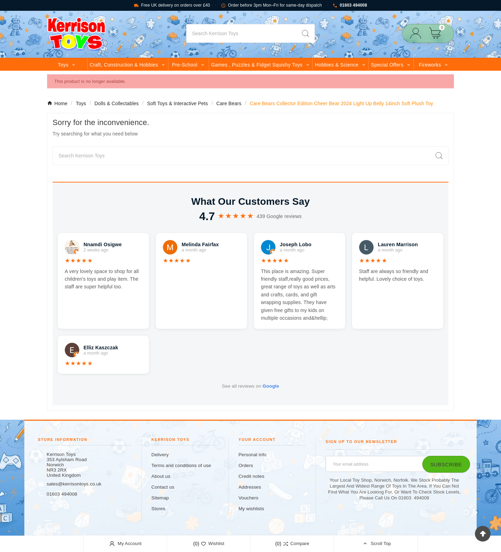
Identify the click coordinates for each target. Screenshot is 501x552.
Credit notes (251, 476)
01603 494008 (350, 5)
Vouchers (248, 497)
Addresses (249, 487)
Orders (245, 465)
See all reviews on (250, 386)
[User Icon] (417, 33)
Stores (158, 508)
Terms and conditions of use (181, 465)
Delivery (160, 454)
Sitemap (160, 497)
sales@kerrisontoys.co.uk (74, 484)
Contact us (162, 487)
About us (160, 476)
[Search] (241, 33)
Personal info (252, 454)
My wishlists (251, 508)
